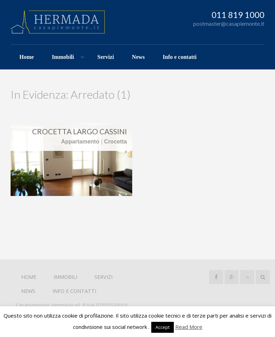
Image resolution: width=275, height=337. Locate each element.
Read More (188, 326)
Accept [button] (162, 327)
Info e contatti (180, 57)
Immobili (63, 57)
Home (26, 57)
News (138, 57)
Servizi (105, 57)
